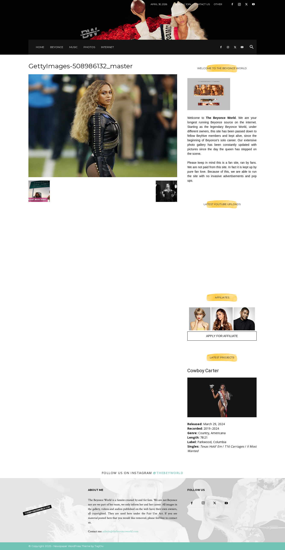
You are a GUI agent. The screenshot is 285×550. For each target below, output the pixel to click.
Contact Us (202, 4)
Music (73, 47)
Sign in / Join (183, 4)
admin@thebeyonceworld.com (120, 531)
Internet (107, 47)
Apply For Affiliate (222, 336)
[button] (251, 47)
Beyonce (56, 47)
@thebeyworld (168, 473)
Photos (89, 47)
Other (218, 4)
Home (40, 47)
